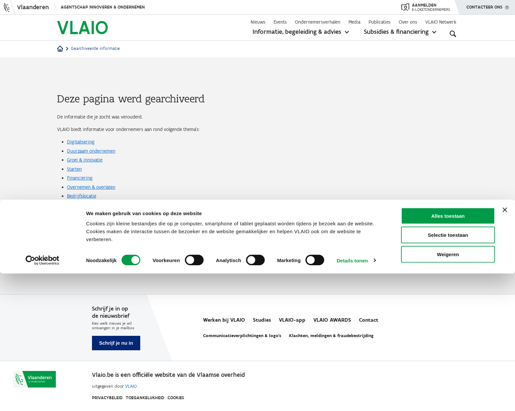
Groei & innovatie (89, 171)
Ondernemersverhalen (317, 22)
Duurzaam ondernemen (96, 159)
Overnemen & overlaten (96, 206)
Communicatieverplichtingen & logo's (242, 335)
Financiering (82, 194)
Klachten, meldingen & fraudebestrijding (331, 335)
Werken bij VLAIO (224, 320)
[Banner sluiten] (505, 347)
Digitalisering (83, 147)
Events (280, 22)
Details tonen (352, 398)
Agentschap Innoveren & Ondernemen (103, 7)
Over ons (408, 22)
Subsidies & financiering (396, 31)
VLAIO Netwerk (440, 22)
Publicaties (380, 22)
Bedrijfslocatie (85, 218)
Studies (262, 320)
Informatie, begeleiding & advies (297, 31)
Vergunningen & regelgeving (101, 242)
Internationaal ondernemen (101, 230)
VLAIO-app (292, 320)
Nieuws (258, 22)
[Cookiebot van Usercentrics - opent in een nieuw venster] (42, 398)
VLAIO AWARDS (332, 320)
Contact (368, 320)
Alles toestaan (448, 353)
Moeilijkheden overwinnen (100, 253)
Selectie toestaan (448, 373)
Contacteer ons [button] (484, 5)
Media (354, 22)
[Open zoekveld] (453, 33)
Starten (76, 182)
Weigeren (448, 392)
